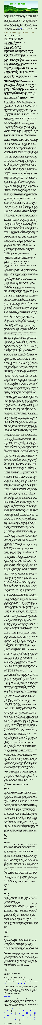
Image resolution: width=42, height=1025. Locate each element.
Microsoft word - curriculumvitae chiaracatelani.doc (19, 984)
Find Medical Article (18, 4)
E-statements (8, 996)
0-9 (33, 1020)
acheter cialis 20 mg (17, 28)
